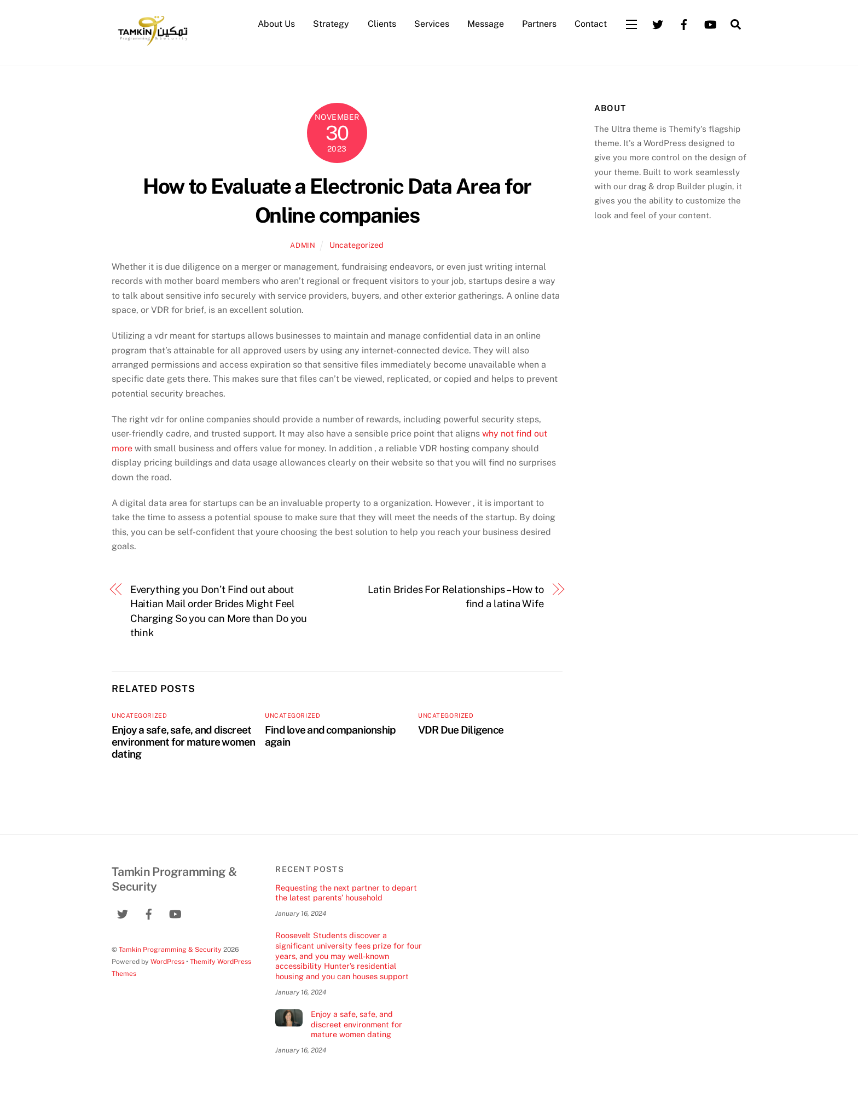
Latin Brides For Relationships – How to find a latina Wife (456, 596)
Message (485, 24)
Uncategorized (356, 244)
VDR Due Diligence (460, 730)
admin (302, 245)
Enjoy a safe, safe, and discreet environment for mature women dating (184, 742)
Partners (539, 24)
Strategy (331, 24)
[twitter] (658, 23)
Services (431, 24)
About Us (276, 24)
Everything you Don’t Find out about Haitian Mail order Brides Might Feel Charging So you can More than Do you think (219, 611)
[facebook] (684, 23)
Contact (591, 24)
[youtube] (710, 23)
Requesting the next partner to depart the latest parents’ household (346, 893)
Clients (382, 24)
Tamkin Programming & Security (170, 949)
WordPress (167, 961)
